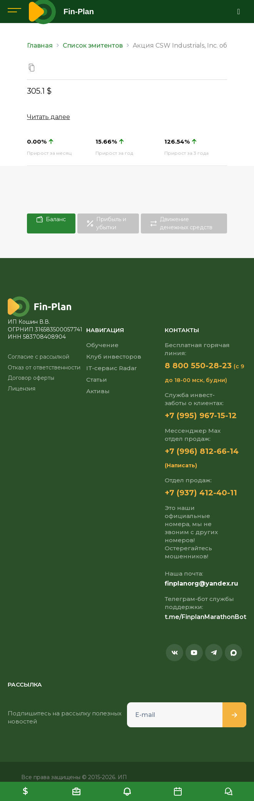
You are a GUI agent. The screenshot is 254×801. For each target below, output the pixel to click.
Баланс (51, 219)
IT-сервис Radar (111, 368)
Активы (98, 391)
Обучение (102, 345)
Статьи (96, 379)
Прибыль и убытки (106, 223)
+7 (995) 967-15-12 (201, 415)
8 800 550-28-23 (198, 365)
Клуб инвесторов (113, 356)
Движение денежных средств (181, 223)
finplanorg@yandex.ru (201, 583)
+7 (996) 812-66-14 (202, 451)
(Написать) (181, 465)
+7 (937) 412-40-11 (201, 492)
